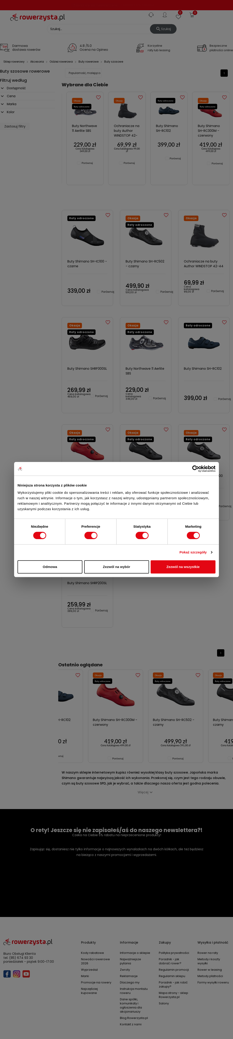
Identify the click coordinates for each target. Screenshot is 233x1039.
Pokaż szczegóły (193, 552)
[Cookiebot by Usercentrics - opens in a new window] (195, 468)
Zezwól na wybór (116, 567)
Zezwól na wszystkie (183, 567)
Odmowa (50, 567)
